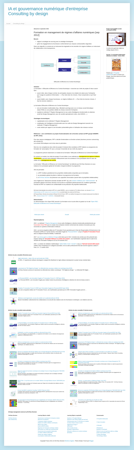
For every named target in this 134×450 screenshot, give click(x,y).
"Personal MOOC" (73, 232)
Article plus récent (39, 214)
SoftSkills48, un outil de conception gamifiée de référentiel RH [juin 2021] (34, 332)
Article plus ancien (95, 214)
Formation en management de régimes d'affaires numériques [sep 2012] (34, 361)
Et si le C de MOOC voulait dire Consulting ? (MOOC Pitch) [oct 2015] (34, 390)
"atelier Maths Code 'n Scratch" (67, 244)
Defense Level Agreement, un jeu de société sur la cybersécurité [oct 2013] (38, 298)
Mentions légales (69, 441)
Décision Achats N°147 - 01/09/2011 (45, 195)
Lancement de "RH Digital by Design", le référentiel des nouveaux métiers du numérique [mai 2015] (45, 268)
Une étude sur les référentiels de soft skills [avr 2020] (90, 399)
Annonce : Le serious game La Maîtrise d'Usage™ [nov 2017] (92, 380)
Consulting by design (18, 23)
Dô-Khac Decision (44, 177)
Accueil (8, 23)
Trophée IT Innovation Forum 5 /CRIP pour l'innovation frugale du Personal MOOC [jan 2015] (43, 288)
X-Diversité (99, 425)
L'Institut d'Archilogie (101, 434)
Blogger (91, 441)
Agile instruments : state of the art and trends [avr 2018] (33, 258)
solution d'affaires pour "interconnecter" (84, 180)
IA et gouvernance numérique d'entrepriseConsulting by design (48, 11)
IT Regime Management (51, 223)
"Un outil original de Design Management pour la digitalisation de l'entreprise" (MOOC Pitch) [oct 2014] (41, 399)
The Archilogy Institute (102, 435)
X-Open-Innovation (101, 422)
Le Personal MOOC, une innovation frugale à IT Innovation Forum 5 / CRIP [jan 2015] (41, 278)
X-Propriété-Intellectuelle (102, 418)
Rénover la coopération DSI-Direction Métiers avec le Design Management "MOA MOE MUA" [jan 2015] (41, 351)
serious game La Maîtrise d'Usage (48, 237)
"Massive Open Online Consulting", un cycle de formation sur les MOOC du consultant (97, 351)
